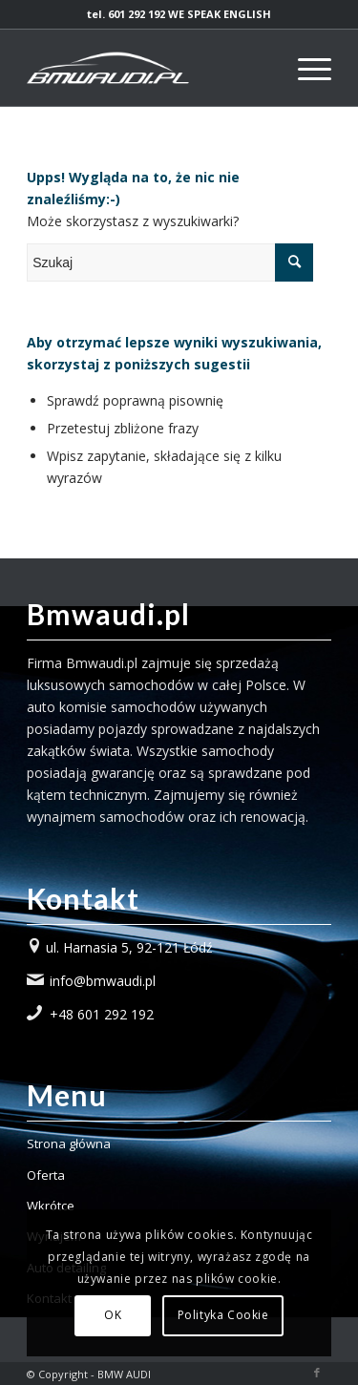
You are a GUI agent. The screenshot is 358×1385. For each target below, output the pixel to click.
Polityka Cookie (223, 1315)
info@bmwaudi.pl (103, 981)
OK (112, 1315)
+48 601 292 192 (102, 1014)
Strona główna (69, 1143)
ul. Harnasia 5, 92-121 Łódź (129, 947)
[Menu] (305, 68)
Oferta (46, 1175)
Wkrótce (50, 1205)
